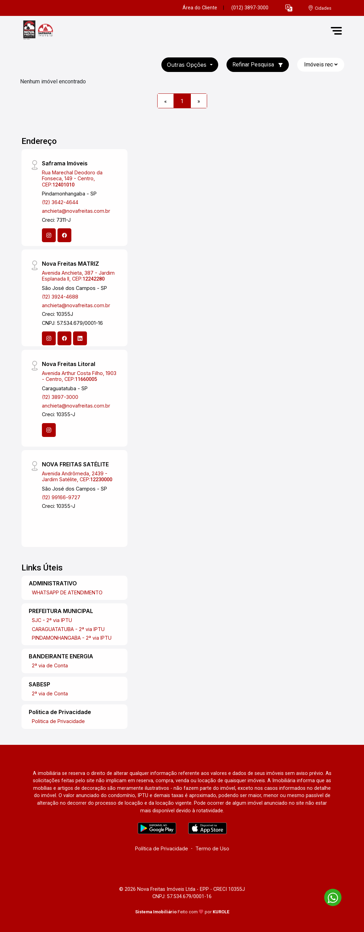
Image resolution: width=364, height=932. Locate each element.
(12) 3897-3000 (60, 397)
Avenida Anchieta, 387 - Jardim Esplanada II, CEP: (78, 276)
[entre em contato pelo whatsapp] (329, 896)
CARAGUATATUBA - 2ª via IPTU (68, 629)
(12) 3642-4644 (60, 202)
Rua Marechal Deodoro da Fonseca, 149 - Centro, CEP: (72, 179)
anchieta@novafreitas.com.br (76, 211)
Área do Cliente (200, 8)
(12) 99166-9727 (61, 497)
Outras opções (187, 64)
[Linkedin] (80, 338)
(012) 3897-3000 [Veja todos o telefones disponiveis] (249, 8)
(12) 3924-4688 (60, 297)
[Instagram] (49, 235)
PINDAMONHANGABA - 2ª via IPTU (72, 638)
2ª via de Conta (50, 665)
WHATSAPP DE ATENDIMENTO (67, 592)
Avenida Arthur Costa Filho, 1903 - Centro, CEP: (79, 376)
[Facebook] (64, 235)
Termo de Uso (212, 848)
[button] (288, 8)
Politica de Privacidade (58, 721)
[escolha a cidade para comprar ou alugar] (319, 8)
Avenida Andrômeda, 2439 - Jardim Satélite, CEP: (77, 476)
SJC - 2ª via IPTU (52, 620)
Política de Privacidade (161, 848)
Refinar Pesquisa (257, 64)
